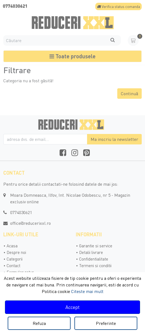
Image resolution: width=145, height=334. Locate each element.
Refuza (39, 323)
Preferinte (106, 323)
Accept (72, 307)
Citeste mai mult (87, 291)
